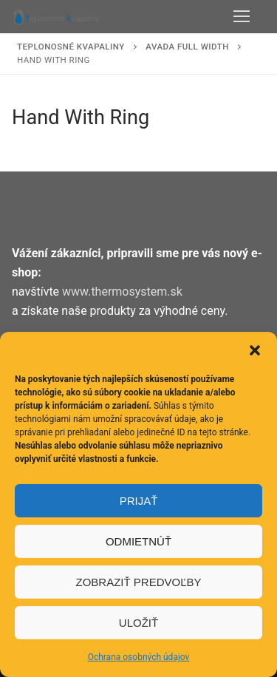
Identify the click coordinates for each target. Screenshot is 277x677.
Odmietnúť (138, 541)
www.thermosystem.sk (122, 292)
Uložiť (138, 622)
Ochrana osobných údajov (139, 657)
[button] (254, 350)
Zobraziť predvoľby (138, 582)
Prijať (139, 500)
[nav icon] (241, 17)
